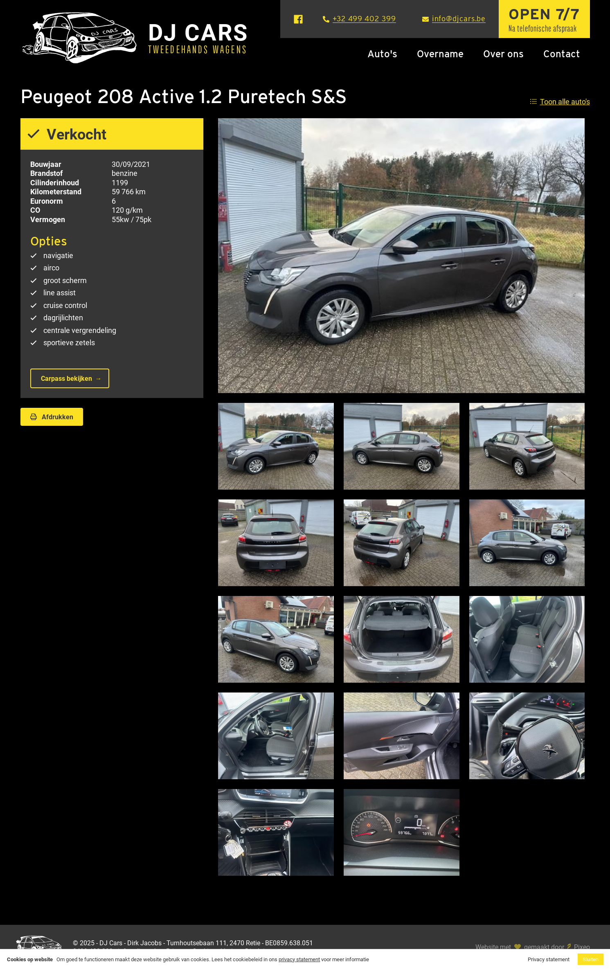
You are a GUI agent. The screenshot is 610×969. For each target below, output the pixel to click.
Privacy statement (548, 959)
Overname (440, 54)
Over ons (503, 54)
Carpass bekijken (66, 378)
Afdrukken (51, 416)
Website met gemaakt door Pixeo (532, 947)
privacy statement (299, 959)
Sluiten (591, 959)
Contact (561, 54)
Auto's (382, 54)
